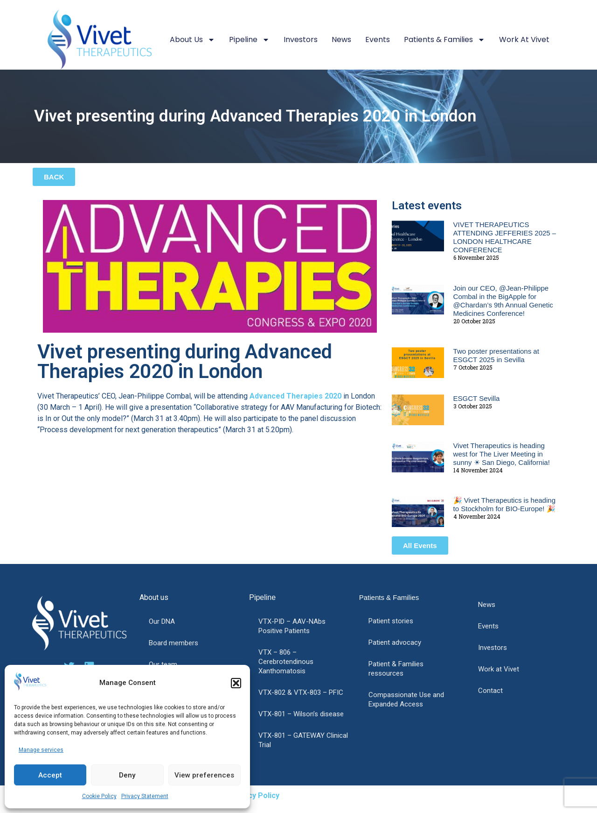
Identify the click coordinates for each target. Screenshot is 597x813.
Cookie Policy (99, 796)
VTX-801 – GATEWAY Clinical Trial (303, 740)
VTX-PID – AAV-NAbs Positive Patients (292, 626)
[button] (236, 683)
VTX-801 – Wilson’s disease (301, 714)
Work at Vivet (524, 39)
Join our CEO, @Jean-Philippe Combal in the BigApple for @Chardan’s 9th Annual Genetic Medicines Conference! (503, 300)
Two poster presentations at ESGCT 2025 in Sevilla (496, 355)
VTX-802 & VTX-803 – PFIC (300, 692)
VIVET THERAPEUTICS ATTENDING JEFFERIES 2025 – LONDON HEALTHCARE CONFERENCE (504, 237)
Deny (127, 775)
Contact (490, 690)
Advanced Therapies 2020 (295, 396)
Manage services (41, 750)
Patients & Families (444, 40)
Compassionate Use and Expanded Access (406, 699)
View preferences (204, 775)
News (341, 39)
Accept (50, 775)
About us (192, 40)
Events (377, 39)
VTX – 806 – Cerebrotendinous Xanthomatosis (285, 661)
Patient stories (390, 621)
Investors (301, 39)
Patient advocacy (394, 642)
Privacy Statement (144, 796)
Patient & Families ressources (395, 669)
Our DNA (162, 621)
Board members (173, 643)
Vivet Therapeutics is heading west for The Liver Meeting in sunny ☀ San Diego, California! (501, 454)
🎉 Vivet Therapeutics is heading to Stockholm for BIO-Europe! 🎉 (504, 504)
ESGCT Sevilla (476, 398)
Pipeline (249, 40)
